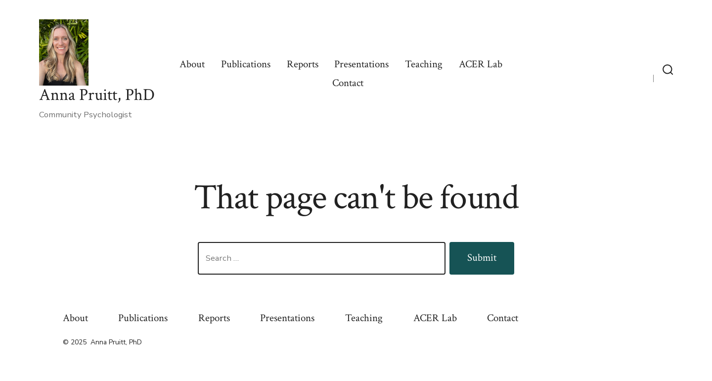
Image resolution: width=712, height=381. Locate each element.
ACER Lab (480, 64)
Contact (347, 83)
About (192, 64)
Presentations (361, 64)
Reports (302, 64)
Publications (245, 64)
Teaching (424, 64)
